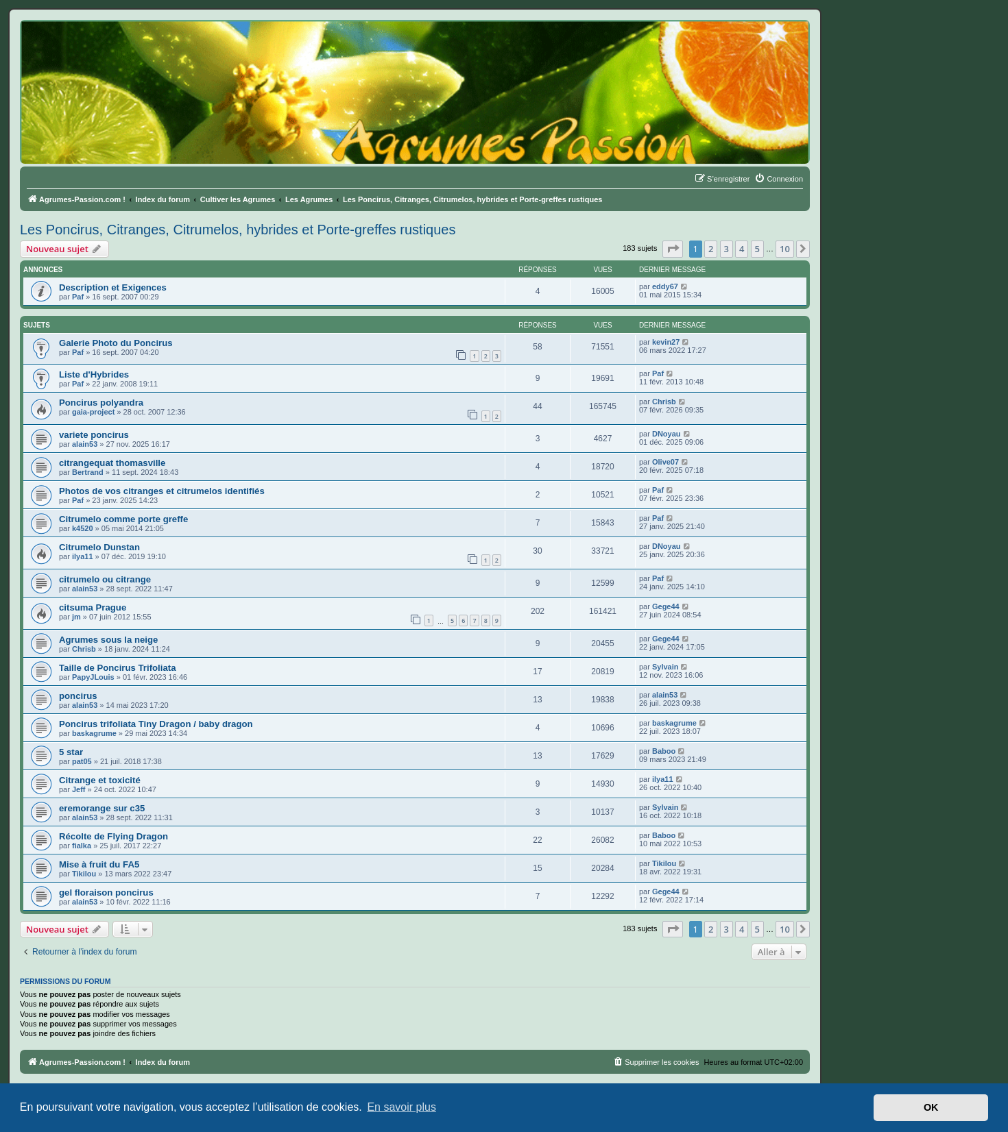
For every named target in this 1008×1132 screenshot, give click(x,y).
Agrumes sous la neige (108, 640)
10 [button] (785, 249)
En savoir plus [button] (401, 1107)
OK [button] (931, 1107)
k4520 (82, 528)
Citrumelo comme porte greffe (123, 519)
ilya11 (82, 556)
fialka (81, 845)
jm (76, 617)
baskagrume (94, 733)
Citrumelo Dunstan (99, 547)
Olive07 (665, 462)
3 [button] (726, 249)
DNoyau (666, 434)
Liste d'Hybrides (94, 374)
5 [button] (757, 249)
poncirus (78, 696)
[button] (672, 249)
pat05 (82, 761)
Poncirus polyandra (101, 402)
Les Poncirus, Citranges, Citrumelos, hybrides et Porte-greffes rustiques (237, 229)
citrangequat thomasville (112, 463)
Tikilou (84, 874)
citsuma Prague (92, 607)
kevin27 (666, 342)
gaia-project (93, 412)
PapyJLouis (93, 677)
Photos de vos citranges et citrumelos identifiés (162, 491)
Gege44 (666, 606)
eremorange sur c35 (102, 808)
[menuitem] (778, 179)
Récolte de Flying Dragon (113, 836)
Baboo (663, 751)
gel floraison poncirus (106, 892)
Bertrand (88, 472)
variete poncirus (94, 435)
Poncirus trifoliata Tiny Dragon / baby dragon (156, 724)
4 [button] (741, 249)
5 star (71, 752)
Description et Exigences (113, 287)
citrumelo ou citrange (105, 579)
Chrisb (664, 401)
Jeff (79, 789)
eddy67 (665, 286)
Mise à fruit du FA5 (99, 864)
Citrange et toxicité (100, 780)
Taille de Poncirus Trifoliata (117, 668)
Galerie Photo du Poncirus (116, 343)
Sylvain (665, 667)
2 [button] (710, 249)
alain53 (84, 444)
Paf (78, 297)
